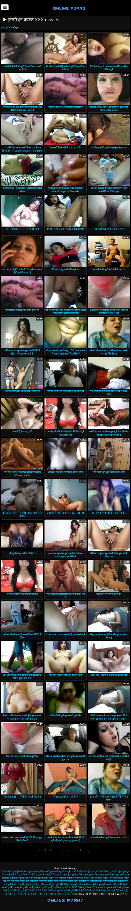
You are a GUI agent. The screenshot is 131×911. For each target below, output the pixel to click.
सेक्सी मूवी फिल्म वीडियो (67, 887)
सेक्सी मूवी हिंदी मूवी (40, 894)
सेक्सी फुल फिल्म (39, 884)
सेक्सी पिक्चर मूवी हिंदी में (107, 878)
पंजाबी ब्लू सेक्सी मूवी (61, 871)
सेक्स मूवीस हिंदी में (70, 878)
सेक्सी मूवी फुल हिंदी (20, 890)
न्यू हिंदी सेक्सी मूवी (45, 871)
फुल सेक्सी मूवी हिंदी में (28, 874)
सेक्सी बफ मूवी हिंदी (73, 884)
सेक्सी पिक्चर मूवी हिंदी (87, 878)
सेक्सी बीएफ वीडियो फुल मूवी (93, 884)
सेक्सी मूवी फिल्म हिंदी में (87, 887)
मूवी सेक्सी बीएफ (122, 874)
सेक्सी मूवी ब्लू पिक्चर (56, 890)
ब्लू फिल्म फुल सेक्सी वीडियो (103, 874)
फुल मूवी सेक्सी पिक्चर (100, 871)
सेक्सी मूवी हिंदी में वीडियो (59, 894)
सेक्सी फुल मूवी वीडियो (56, 884)
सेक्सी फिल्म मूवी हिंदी (88, 881)
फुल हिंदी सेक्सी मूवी (83, 874)
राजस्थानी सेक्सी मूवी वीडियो (13, 878)
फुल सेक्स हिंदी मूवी (118, 871)
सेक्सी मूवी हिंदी (113, 890)
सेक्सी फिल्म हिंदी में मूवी (21, 884)
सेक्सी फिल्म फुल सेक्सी (43, 881)
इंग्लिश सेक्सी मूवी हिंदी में (11, 871)
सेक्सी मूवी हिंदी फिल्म (23, 894)
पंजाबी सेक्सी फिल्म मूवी (80, 871)
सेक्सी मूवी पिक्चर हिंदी (26, 887)
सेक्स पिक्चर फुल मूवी (53, 878)
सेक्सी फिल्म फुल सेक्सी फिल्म (66, 881)
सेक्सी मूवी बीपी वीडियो (38, 890)
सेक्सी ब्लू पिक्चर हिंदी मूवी (116, 884)
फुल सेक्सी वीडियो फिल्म (48, 874)
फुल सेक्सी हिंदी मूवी (66, 874)
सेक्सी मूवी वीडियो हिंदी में (76, 890)
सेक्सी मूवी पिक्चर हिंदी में (46, 887)
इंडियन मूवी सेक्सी (29, 871)
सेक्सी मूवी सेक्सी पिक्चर (96, 890)
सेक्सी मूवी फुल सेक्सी (107, 887)
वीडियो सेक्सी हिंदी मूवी (34, 878)
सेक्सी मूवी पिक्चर (9, 887)
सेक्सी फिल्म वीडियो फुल (107, 881)
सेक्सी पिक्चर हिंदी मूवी (23, 881)
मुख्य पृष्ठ (5, 27)
